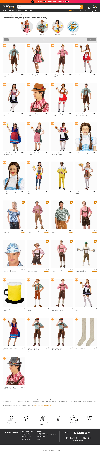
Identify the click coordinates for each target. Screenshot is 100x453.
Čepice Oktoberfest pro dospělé (33, 114)
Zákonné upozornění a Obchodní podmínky (46, 435)
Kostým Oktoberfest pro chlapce (33, 309)
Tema (4, 11)
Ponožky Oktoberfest (81, 348)
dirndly (36, 405)
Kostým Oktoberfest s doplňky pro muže (57, 348)
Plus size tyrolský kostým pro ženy (58, 114)
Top (70, 11)
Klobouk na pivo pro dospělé (8, 309)
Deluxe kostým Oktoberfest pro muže (58, 75)
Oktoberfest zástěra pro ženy (33, 192)
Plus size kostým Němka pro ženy (34, 153)
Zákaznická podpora (11, 432)
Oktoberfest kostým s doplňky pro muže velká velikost (33, 349)
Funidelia (5, 15)
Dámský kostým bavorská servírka (82, 192)
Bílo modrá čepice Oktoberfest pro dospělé (9, 270)
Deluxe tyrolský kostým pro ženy (10, 348)
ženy (27, 34)
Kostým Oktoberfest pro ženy (81, 309)
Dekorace (73, 34)
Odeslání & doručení (26, 436)
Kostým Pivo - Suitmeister (58, 192)
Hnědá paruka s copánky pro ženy (9, 192)
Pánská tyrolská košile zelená (57, 231)
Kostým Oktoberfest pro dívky (9, 114)
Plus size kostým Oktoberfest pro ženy (57, 153)
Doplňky (18, 11)
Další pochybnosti (26, 439)
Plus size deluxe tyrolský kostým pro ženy (9, 153)
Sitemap (38, 439)
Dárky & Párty (28, 11)
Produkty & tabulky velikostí (28, 435)
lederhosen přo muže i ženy (46, 405)
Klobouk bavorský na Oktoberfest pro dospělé (9, 387)
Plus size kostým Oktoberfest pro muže (81, 114)
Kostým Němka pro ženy (34, 75)
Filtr (6, 40)
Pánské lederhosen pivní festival (58, 270)
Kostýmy (10, 11)
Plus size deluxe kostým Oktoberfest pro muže (57, 309)
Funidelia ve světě (41, 433)
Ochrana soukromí (41, 436)
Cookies (38, 438)
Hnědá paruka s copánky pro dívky (82, 153)
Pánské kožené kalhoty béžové (33, 231)
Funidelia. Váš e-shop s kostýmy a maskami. (8, 7)
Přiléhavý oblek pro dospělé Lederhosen (81, 270)
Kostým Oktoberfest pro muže (9, 75)
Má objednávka (25, 433)
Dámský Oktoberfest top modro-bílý (9, 231)
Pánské (42, 34)
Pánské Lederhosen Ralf (82, 231)
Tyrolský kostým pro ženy (82, 75)
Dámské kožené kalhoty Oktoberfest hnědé (33, 270)
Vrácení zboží (25, 438)
